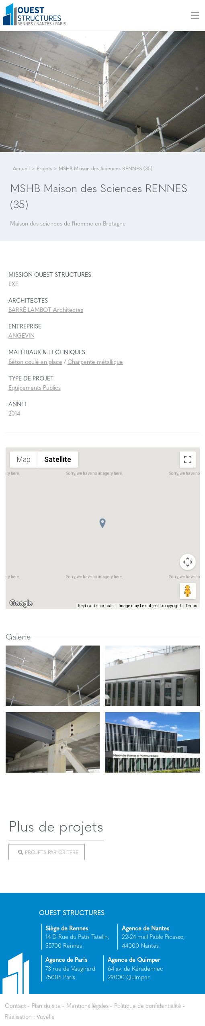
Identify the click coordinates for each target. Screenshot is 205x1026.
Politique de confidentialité (147, 1005)
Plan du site (46, 1005)
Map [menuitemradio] (23, 459)
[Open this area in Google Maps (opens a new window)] (21, 603)
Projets (44, 168)
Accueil (21, 168)
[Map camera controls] (188, 562)
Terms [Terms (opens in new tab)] (191, 606)
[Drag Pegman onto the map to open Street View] (188, 591)
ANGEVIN (21, 335)
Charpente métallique (95, 361)
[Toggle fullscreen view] (188, 459)
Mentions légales (87, 1005)
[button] (102, 523)
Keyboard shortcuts (96, 606)
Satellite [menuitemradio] (57, 459)
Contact (15, 1005)
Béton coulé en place (35, 361)
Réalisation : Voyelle (30, 1015)
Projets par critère (48, 852)
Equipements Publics (34, 387)
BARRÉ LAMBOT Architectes (45, 309)
